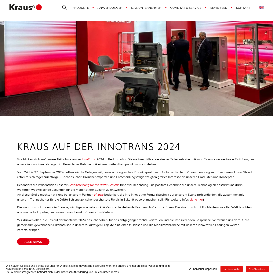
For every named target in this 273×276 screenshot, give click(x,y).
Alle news (33, 241)
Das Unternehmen (146, 7)
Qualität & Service (185, 7)
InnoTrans (89, 159)
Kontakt (243, 7)
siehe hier (196, 199)
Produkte (80, 7)
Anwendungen (109, 7)
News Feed (218, 7)
